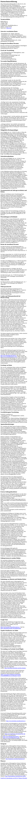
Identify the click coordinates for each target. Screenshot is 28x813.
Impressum (8, 28)
